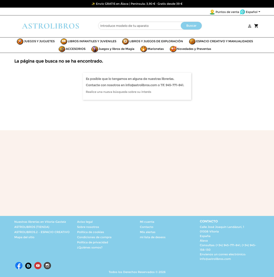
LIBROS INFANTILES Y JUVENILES (92, 41)
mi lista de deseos (153, 237)
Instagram (47, 265)
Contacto (146, 227)
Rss (28, 265)
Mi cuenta (147, 222)
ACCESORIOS (75, 49)
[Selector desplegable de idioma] (254, 12)
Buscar (191, 25)
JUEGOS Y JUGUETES (39, 41)
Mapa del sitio (24, 237)
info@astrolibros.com (215, 259)
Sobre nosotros (88, 227)
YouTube (37, 265)
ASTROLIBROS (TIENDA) (31, 227)
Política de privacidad (92, 242)
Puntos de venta (227, 12)
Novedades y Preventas (194, 49)
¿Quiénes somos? (90, 247)
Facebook (18, 265)
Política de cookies (90, 232)
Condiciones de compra (94, 237)
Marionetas (155, 49)
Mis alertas (147, 232)
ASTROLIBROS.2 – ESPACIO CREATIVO (42, 232)
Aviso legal (85, 222)
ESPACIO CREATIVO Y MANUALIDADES (224, 41)
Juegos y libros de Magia (116, 49)
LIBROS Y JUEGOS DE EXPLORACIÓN (156, 41)
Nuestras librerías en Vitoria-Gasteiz (40, 222)
